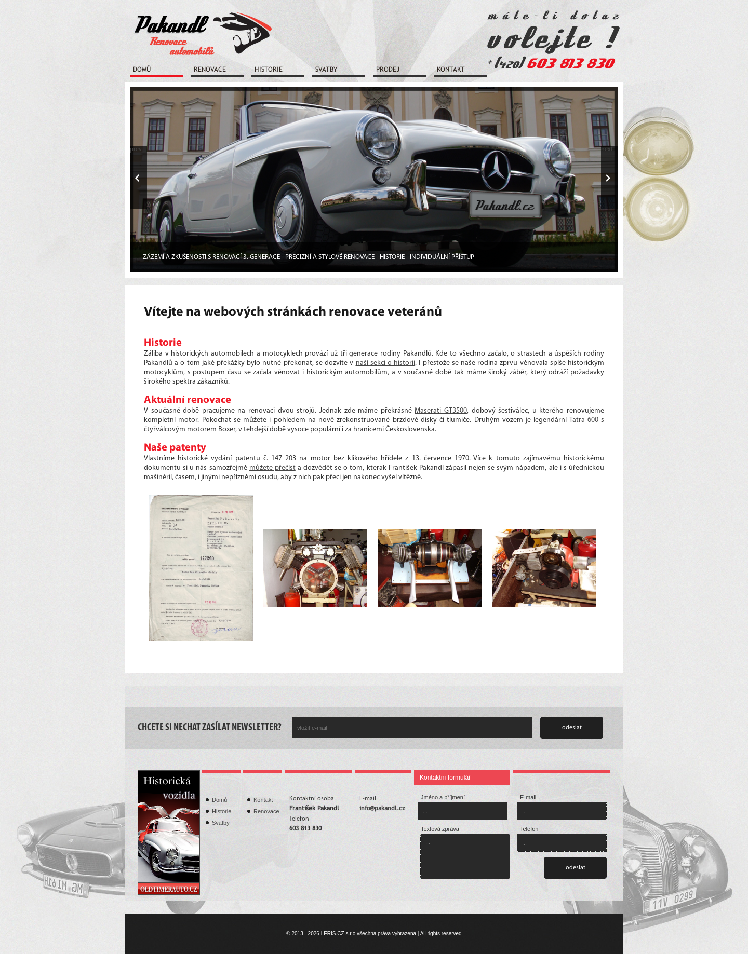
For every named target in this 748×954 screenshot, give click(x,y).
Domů (142, 69)
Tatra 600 (583, 420)
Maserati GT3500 (441, 411)
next (607, 149)
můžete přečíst (272, 468)
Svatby (326, 69)
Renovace (210, 69)
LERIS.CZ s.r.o (338, 933)
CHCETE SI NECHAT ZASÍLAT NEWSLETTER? (210, 728)
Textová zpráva (440, 829)
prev (136, 149)
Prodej (387, 69)
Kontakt (451, 69)
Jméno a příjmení (443, 797)
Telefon (529, 829)
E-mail (528, 797)
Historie (269, 69)
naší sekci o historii (386, 363)
